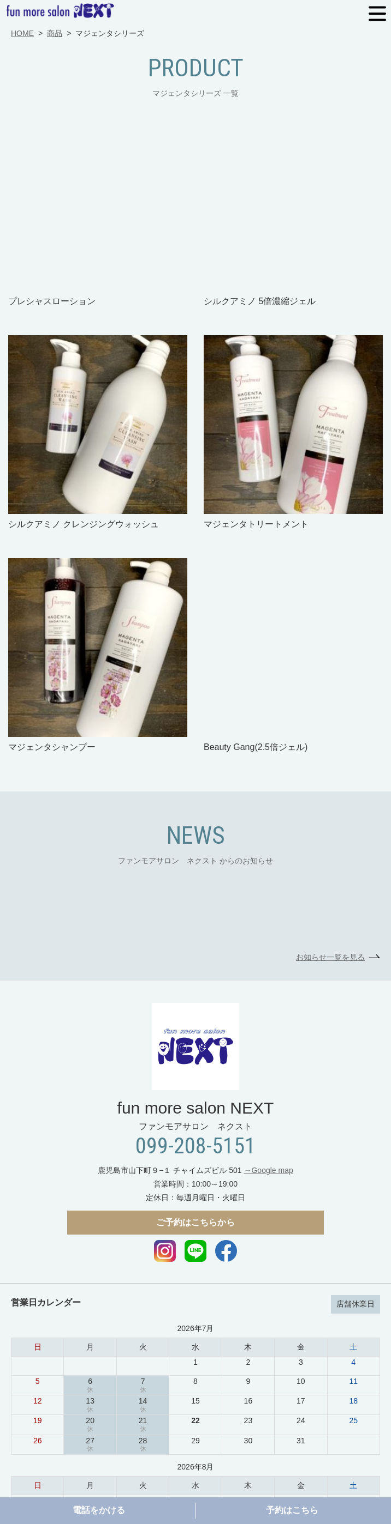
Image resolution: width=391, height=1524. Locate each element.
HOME (22, 33)
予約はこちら (292, 1510)
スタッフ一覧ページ (330, 1461)
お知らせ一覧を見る (330, 794)
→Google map (268, 1007)
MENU (377, 13)
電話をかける (99, 1510)
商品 (54, 33)
